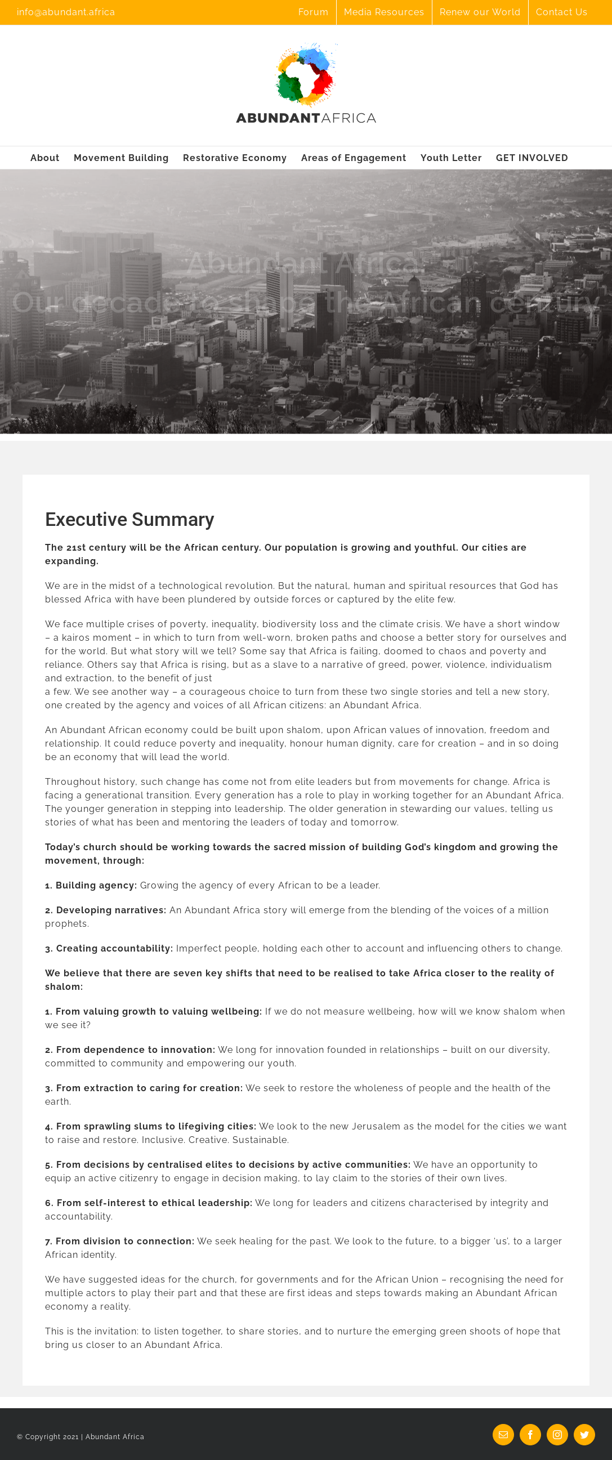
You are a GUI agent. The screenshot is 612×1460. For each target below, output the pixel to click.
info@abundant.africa (66, 12)
